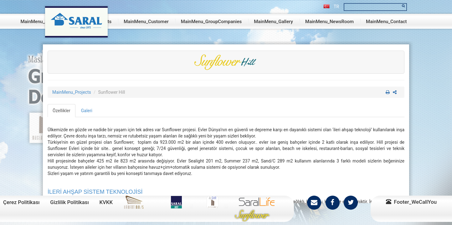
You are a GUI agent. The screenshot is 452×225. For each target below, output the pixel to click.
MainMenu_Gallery (273, 21)
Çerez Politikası (21, 202)
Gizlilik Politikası (69, 202)
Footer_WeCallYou (411, 202)
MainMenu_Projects (71, 92)
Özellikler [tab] (61, 110)
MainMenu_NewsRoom (329, 21)
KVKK (106, 202)
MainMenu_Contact (386, 21)
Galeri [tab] (86, 110)
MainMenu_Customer (146, 21)
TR (331, 6)
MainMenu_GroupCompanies (211, 21)
